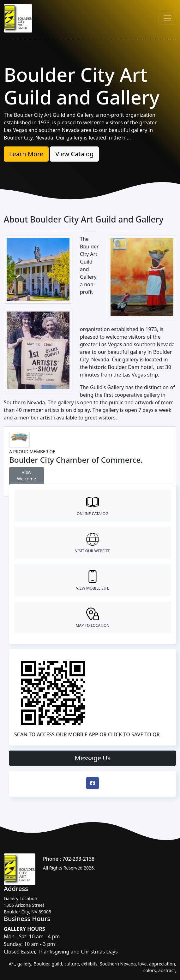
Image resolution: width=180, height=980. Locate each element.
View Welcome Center (26, 478)
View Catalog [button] (74, 154)
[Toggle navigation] (167, 18)
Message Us (93, 758)
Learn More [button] (26, 154)
